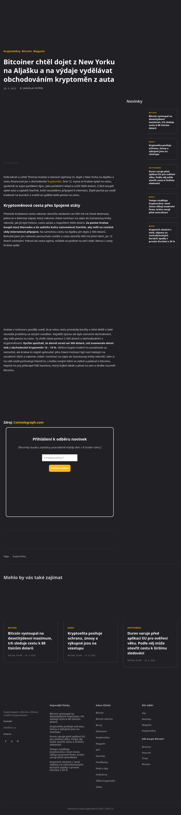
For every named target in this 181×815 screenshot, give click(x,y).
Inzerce (7, 734)
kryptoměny (19, 556)
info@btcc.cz (10, 727)
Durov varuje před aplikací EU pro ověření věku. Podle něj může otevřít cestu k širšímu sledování (162, 177)
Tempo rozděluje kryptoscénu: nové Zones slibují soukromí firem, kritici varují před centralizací (161, 206)
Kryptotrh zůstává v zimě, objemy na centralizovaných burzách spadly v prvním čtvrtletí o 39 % (162, 235)
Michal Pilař (15, 655)
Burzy (152, 142)
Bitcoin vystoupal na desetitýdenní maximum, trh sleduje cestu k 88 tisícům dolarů (161, 122)
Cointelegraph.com (28, 422)
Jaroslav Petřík (33, 88)
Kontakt (8, 721)
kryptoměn (54, 181)
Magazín (39, 51)
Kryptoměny (12, 51)
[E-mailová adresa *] (59, 457)
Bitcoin (27, 51)
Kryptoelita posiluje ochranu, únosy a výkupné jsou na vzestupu (160, 150)
